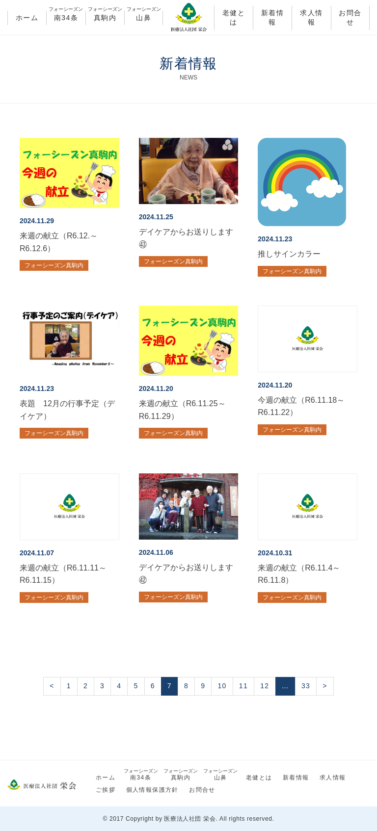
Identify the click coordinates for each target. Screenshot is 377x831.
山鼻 (143, 16)
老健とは (233, 17)
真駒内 (105, 16)
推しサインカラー (289, 254)
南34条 (66, 16)
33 (305, 686)
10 (221, 686)
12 (264, 686)
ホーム (27, 18)
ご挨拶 (105, 789)
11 (243, 686)
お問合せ (350, 17)
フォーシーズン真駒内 (54, 265)
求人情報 (311, 17)
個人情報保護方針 (152, 789)
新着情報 (272, 17)
